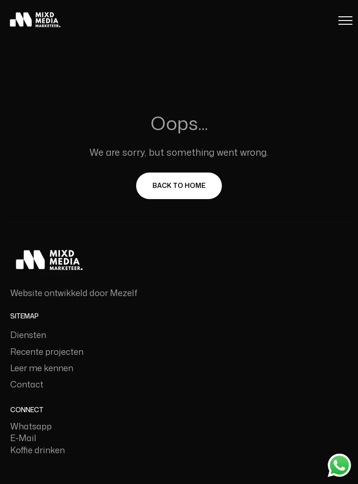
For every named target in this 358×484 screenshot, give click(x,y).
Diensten (28, 335)
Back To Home (179, 185)
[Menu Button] (345, 22)
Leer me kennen (41, 368)
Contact (26, 384)
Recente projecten (46, 352)
